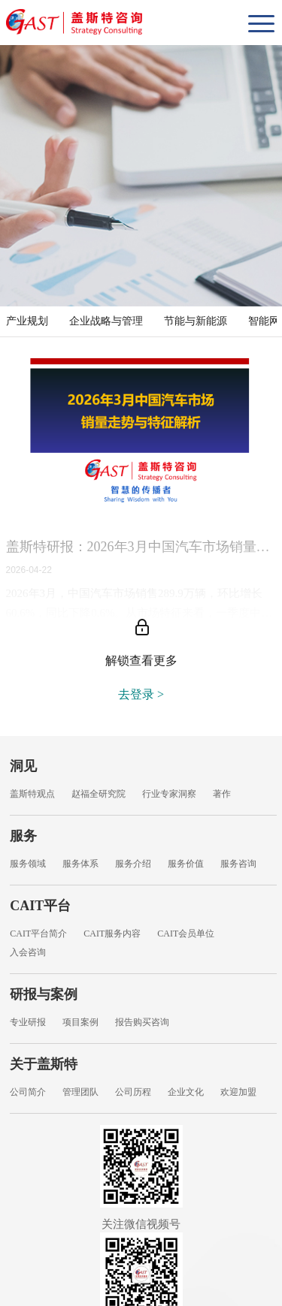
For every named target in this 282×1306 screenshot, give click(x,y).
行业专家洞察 (169, 794)
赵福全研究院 (98, 794)
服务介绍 (133, 863)
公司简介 (28, 1092)
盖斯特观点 (32, 794)
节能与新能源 (195, 321)
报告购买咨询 (142, 1022)
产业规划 (27, 321)
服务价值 (186, 863)
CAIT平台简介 (38, 933)
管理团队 (80, 1092)
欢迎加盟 (238, 1092)
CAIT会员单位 (185, 933)
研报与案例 (43, 994)
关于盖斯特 (43, 1064)
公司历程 (133, 1092)
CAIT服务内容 (112, 933)
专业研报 (28, 1022)
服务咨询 (238, 863)
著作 (222, 794)
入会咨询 (28, 952)
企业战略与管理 (106, 321)
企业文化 (186, 1092)
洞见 (23, 766)
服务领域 (28, 863)
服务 (23, 835)
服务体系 (80, 863)
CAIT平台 (40, 905)
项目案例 (80, 1022)
